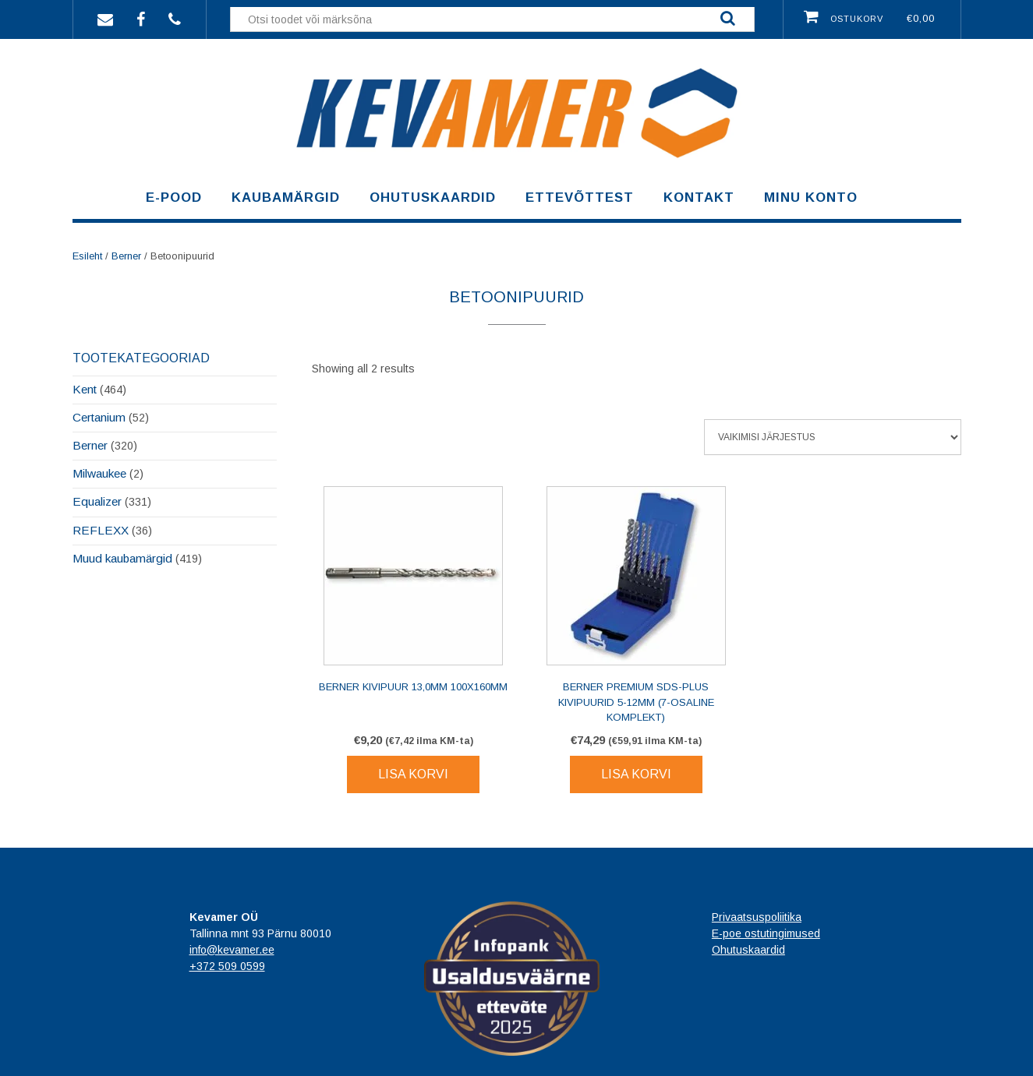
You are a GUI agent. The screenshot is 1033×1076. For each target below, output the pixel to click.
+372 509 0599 (227, 966)
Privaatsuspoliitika (756, 917)
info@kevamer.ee (231, 950)
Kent (85, 389)
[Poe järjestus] (832, 437)
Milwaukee (99, 473)
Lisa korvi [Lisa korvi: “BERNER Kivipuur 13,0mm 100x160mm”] (413, 774)
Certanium (99, 417)
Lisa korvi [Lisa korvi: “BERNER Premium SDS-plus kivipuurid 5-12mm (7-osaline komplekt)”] (636, 774)
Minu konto (811, 197)
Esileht (87, 256)
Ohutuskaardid (433, 197)
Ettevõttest (579, 197)
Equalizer (97, 501)
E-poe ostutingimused (766, 933)
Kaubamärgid (286, 197)
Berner (126, 256)
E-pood (174, 197)
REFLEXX (101, 530)
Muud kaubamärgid (122, 558)
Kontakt (698, 197)
